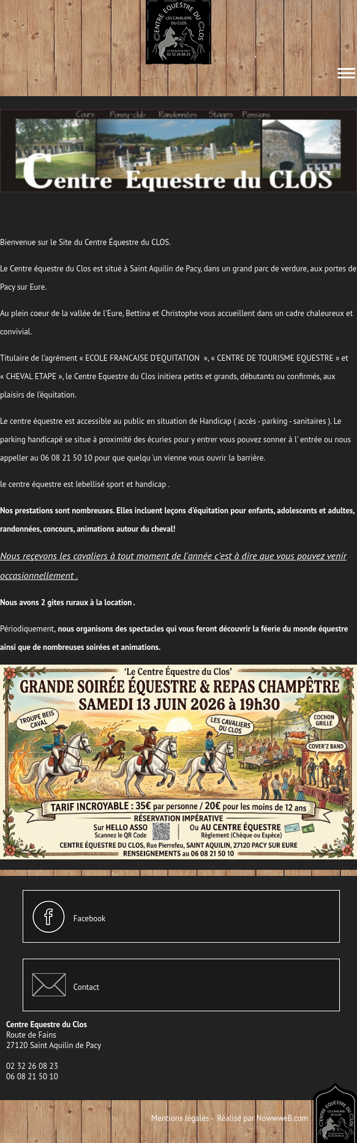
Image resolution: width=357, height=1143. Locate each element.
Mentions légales (180, 1118)
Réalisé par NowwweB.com (262, 1118)
